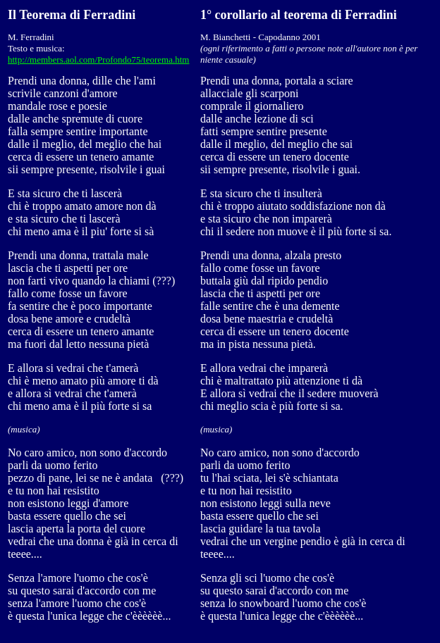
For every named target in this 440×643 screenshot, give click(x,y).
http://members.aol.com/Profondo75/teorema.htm (98, 59)
